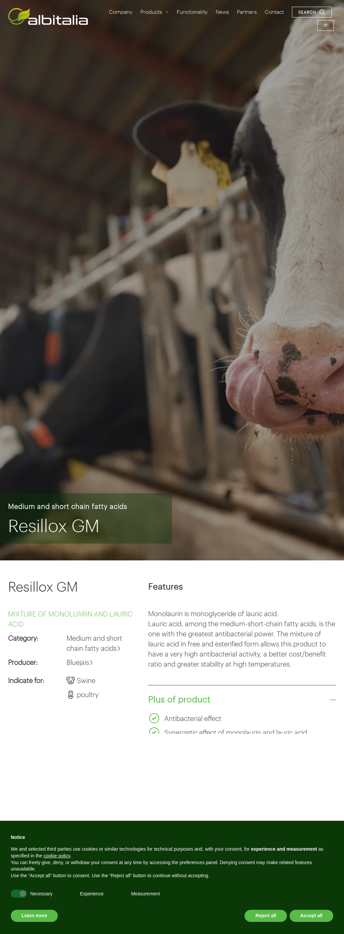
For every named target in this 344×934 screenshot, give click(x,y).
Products (151, 11)
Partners (247, 11)
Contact (274, 11)
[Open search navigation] (312, 12)
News (222, 11)
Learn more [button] (34, 915)
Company (120, 11)
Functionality (192, 11)
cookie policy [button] (56, 855)
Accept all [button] (311, 915)
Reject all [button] (265, 915)
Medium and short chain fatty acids (67, 506)
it (326, 25)
